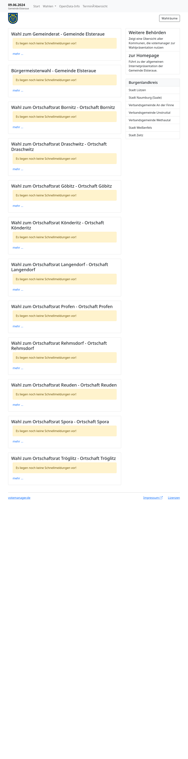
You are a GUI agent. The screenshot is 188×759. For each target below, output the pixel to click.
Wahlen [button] (48, 6)
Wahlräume (170, 18)
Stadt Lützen (137, 90)
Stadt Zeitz (136, 135)
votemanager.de (19, 498)
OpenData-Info (69, 6)
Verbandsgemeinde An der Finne (151, 105)
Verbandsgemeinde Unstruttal (149, 113)
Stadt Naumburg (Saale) (145, 98)
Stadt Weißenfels (140, 128)
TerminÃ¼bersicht (95, 6)
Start (36, 6)
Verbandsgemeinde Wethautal (150, 120)
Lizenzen (174, 498)
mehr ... (18, 54)
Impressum (153, 498)
